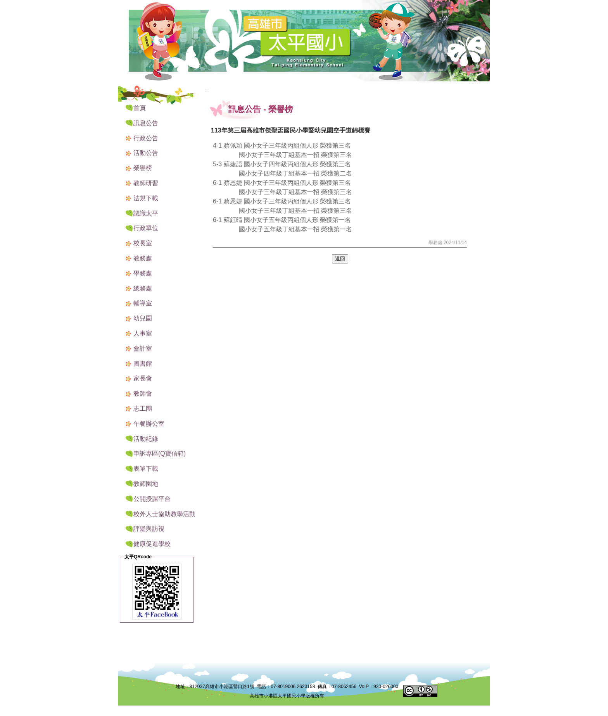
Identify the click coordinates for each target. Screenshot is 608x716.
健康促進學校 (152, 543)
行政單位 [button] (145, 228)
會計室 (142, 348)
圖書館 (142, 363)
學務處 (142, 273)
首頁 (139, 108)
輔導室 (142, 303)
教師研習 (145, 183)
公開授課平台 (152, 499)
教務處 (142, 258)
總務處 (142, 288)
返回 (340, 259)
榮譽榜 (142, 168)
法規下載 (145, 198)
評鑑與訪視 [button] (148, 528)
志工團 (142, 408)
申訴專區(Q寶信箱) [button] (159, 453)
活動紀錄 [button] (145, 438)
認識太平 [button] (145, 213)
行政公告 (145, 138)
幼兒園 (142, 318)
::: (420, 5)
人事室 (142, 333)
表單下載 (145, 468)
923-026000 (385, 686)
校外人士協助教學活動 (164, 514)
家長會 (142, 378)
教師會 (142, 393)
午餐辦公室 (148, 423)
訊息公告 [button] (145, 123)
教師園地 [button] (145, 483)
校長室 (142, 243)
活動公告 (145, 153)
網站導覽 (439, 5)
